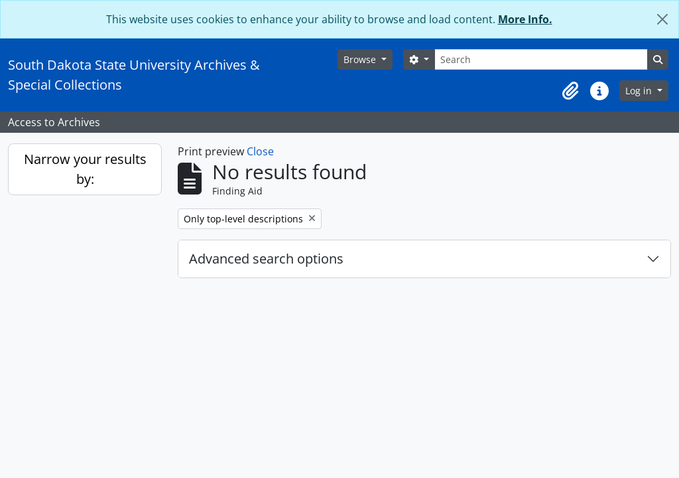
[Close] (662, 19)
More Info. (525, 19)
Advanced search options (266, 259)
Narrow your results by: (85, 169)
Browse (361, 59)
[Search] (541, 59)
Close (260, 151)
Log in (639, 90)
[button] (570, 91)
